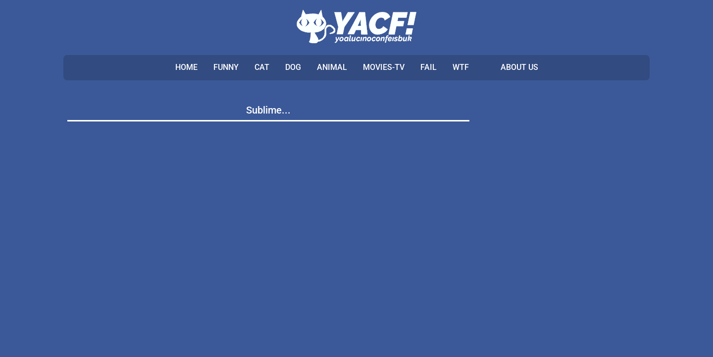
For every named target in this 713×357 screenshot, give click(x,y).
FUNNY (226, 67)
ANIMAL (332, 67)
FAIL (428, 67)
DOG (293, 67)
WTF (461, 67)
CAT (262, 67)
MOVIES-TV (384, 67)
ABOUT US (519, 67)
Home (186, 67)
